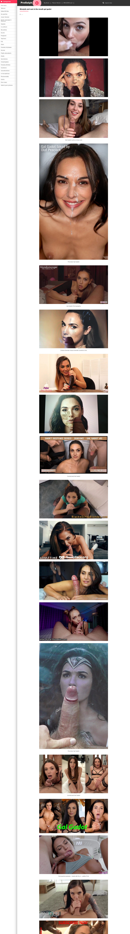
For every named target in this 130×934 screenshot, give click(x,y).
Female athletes (5, 64)
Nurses (3, 50)
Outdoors (4, 67)
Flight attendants (6, 53)
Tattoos (3, 8)
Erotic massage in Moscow (6, 21)
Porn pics (3, 5)
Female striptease (6, 47)
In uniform (4, 27)
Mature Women (56, 2)
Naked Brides (5, 11)
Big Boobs (46, 2)
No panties (4, 14)
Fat (2, 41)
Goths (2, 79)
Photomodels (5, 76)
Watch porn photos (7, 85)
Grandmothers (5, 70)
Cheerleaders (5, 62)
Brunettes (4, 29)
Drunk (3, 32)
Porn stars (4, 82)
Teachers (3, 38)
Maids (2, 56)
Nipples (3, 24)
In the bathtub (5, 73)
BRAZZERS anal (68, 2)
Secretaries (4, 59)
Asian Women (5, 17)
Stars (2, 44)
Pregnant (3, 35)
